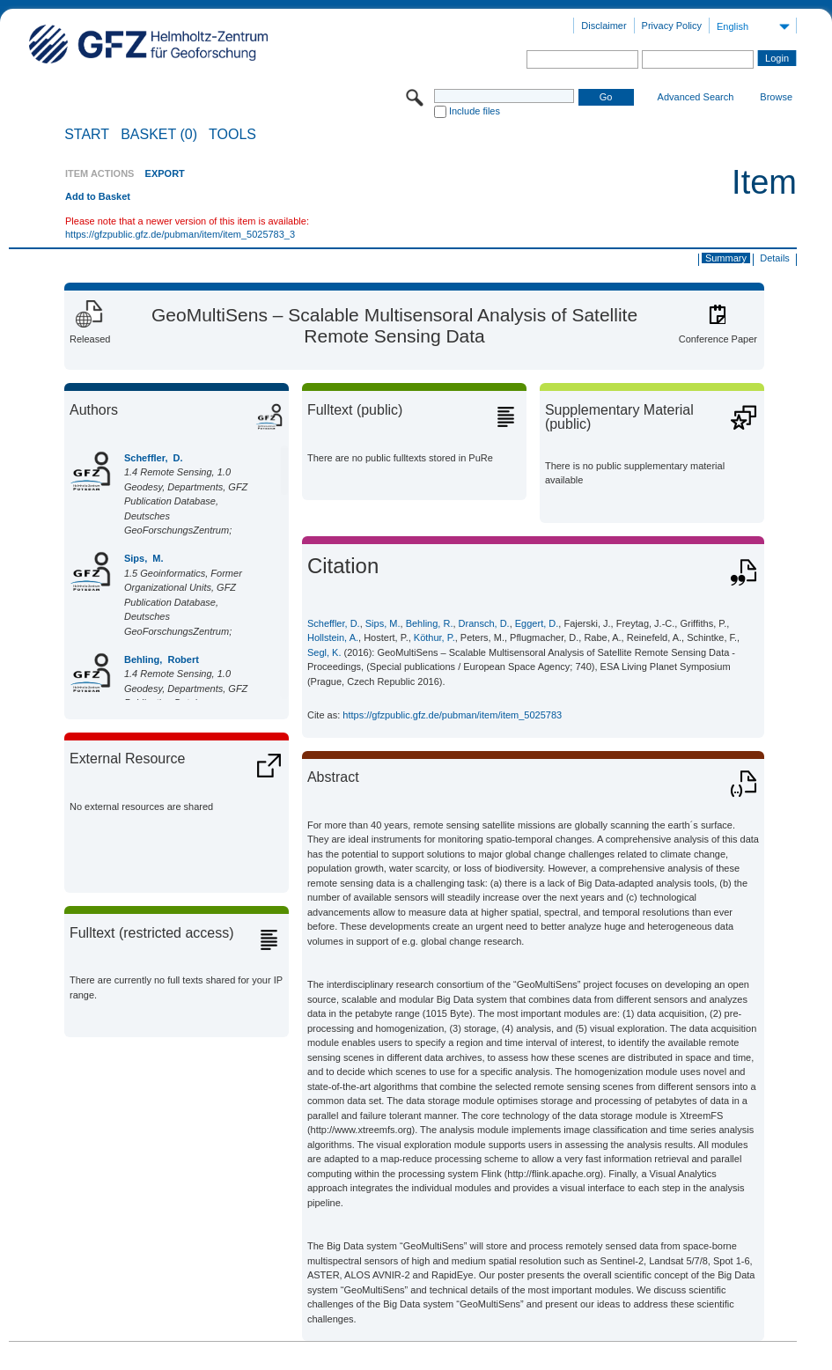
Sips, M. (144, 558)
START (86, 135)
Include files (474, 111)
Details (775, 258)
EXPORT (165, 173)
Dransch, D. (484, 623)
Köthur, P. (434, 637)
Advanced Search (696, 97)
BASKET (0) (159, 135)
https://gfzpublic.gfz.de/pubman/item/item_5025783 (452, 715)
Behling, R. (429, 623)
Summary (726, 258)
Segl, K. (324, 652)
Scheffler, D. (153, 458)
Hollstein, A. (332, 637)
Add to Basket (97, 196)
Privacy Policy (672, 25)
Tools (232, 135)
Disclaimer (603, 25)
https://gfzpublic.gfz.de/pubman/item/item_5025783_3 (180, 234)
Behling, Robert (161, 659)
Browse (776, 97)
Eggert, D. (537, 623)
